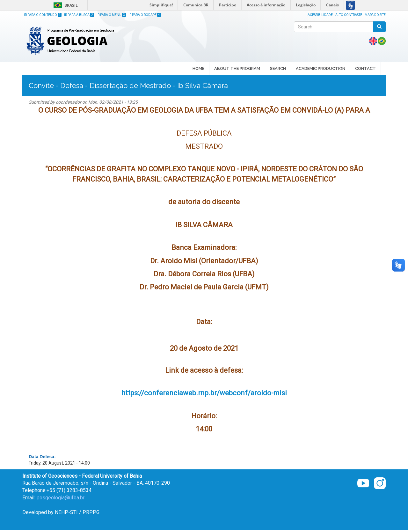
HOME (198, 68)
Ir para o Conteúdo (43, 15)
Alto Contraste (348, 15)
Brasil (64, 5)
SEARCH (278, 69)
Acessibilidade (320, 15)
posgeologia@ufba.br (60, 498)
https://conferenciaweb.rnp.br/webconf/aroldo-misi (204, 393)
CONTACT (365, 68)
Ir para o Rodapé (144, 15)
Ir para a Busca (79, 15)
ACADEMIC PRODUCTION (320, 69)
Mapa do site (375, 15)
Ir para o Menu (111, 15)
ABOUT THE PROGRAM (237, 69)
